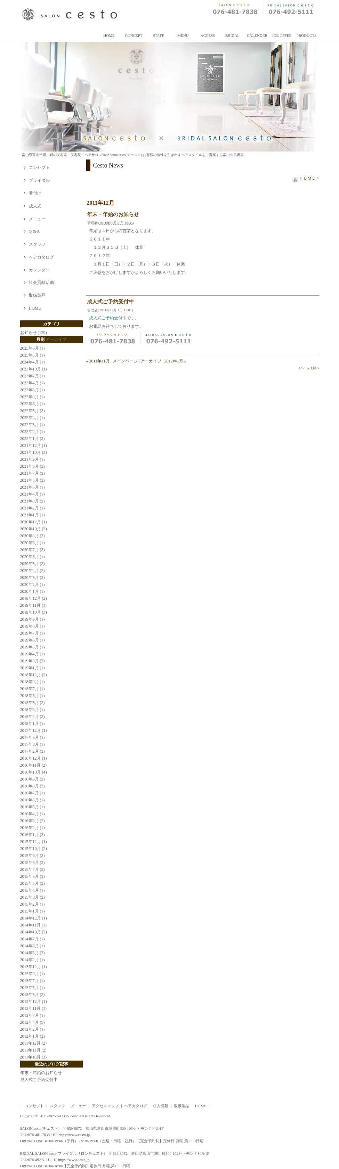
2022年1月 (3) (32, 438)
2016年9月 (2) (32, 779)
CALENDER (257, 35)
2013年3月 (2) (32, 994)
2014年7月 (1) (32, 939)
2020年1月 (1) (32, 591)
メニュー (37, 218)
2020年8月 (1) (32, 542)
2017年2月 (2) (32, 751)
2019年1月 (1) (32, 667)
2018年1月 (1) (32, 723)
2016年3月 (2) (32, 820)
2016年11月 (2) (33, 765)
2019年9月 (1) (32, 619)
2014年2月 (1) (32, 959)
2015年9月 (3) (32, 855)
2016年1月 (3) (32, 834)
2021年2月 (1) (32, 508)
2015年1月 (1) (32, 911)
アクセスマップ (105, 1106)
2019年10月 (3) (33, 612)
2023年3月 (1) (32, 389)
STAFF (158, 35)
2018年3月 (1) (32, 709)
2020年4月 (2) (32, 570)
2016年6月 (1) (32, 800)
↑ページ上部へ (309, 368)
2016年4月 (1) (32, 813)
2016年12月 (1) (33, 758)
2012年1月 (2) (32, 1036)
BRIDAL (232, 35)
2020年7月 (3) (32, 549)
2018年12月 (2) (33, 674)
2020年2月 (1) (32, 584)
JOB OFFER (282, 35)
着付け (35, 193)
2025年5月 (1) (32, 355)
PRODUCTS (306, 35)
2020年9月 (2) (32, 535)
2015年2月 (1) (32, 904)
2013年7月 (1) (32, 980)
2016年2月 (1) (32, 827)
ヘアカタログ (41, 257)
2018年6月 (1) (32, 695)
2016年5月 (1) (32, 806)
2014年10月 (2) (33, 932)
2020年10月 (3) (33, 528)
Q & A (34, 231)
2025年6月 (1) (32, 348)
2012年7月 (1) (32, 1015)
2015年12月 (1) (33, 841)
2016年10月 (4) (33, 772)
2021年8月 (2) (32, 466)
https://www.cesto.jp (74, 1135)
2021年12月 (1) (33, 445)
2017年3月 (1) (32, 744)
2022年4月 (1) (32, 417)
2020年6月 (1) (32, 556)
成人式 (35, 206)
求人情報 (160, 1106)
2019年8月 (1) (32, 626)
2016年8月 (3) (32, 786)
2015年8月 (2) (32, 862)
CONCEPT (133, 35)
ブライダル (39, 180)
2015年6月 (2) (32, 876)
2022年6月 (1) (32, 403)
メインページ (125, 361)
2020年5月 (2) (32, 563)
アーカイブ (150, 361)
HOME (108, 35)
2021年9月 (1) (32, 459)
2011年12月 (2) (33, 1043)
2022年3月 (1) (32, 424)
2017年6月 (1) (32, 737)
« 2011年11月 (98, 361)
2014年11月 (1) (33, 925)
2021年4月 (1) (32, 494)
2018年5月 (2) (32, 702)
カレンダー (39, 270)
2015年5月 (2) (32, 883)
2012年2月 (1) (32, 1029)
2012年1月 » (175, 361)
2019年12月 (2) (33, 598)
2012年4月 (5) (32, 1022)
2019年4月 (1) (32, 654)
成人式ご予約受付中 (110, 301)
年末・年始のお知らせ (113, 214)
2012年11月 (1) (33, 1008)
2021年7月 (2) (32, 473)
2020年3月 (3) (32, 577)
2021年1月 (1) (32, 515)
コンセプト (39, 167)
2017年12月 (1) (33, 730)
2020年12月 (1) (33, 522)
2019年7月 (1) (32, 633)
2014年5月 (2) (32, 952)
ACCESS (208, 35)
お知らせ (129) (33, 332)
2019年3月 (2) (32, 661)
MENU (182, 35)
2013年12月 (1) (33, 966)
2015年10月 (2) (33, 848)
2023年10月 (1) (33, 369)
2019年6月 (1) (32, 640)
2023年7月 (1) (32, 376)
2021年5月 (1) (32, 487)
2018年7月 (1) (32, 688)
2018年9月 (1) (32, 681)
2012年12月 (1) (33, 1001)
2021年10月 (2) (33, 452)
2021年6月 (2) (32, 480)
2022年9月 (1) (32, 396)
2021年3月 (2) (32, 501)
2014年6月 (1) (32, 945)
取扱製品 (37, 295)
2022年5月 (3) (32, 410)
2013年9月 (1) (32, 973)
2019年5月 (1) (32, 647)
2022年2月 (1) (32, 431)
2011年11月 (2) (33, 1050)
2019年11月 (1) (33, 605)
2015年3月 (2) (32, 897)
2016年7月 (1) (32, 793)
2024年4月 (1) (32, 362)
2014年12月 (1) (33, 918)
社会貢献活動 (41, 282)
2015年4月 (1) (32, 890)
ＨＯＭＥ (304, 178)
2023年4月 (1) (32, 383)
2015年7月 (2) (32, 869)
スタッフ (37, 244)
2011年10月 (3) (33, 1057)
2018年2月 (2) (32, 716)
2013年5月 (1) (32, 987)
